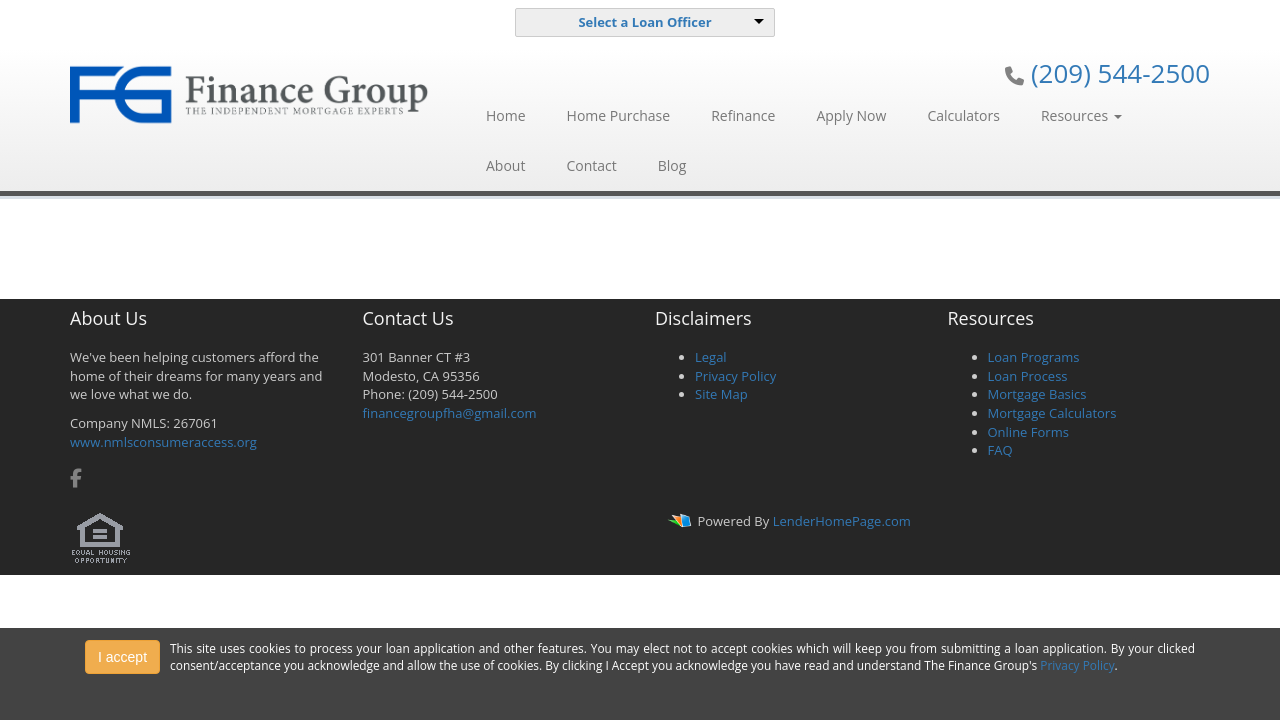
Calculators (963, 115)
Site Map (721, 394)
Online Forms (1028, 432)
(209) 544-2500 (1120, 73)
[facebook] (76, 480)
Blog (672, 165)
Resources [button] (1081, 115)
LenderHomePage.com (842, 521)
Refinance (743, 115)
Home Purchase (619, 115)
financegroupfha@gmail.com (450, 413)
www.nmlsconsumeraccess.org (163, 442)
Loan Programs (1034, 357)
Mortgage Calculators (1052, 413)
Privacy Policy (735, 376)
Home (506, 115)
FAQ (1000, 450)
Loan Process (1028, 376)
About (505, 165)
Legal (711, 357)
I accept (122, 657)
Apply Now (851, 115)
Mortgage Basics (1037, 394)
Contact (591, 165)
